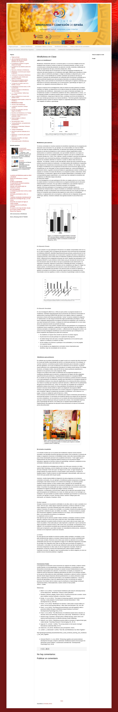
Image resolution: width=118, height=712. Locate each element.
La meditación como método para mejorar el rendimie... (20, 77)
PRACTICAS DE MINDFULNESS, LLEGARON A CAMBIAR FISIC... (20, 81)
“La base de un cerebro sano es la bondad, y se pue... (20, 84)
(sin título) (21, 161)
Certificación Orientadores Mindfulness (69, 49)
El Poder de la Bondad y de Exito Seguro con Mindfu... (20, 110)
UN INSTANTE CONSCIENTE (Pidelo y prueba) (25, 150)
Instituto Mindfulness (26, 46)
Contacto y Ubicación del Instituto (45, 49)
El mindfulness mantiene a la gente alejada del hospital (20, 64)
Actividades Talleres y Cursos (43, 46)
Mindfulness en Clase (17, 102)
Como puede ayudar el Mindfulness (20, 141)
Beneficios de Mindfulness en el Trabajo (21, 113)
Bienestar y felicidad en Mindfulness (20, 70)
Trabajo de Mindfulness (17, 129)
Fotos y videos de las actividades (79, 46)
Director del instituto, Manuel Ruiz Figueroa (21, 49)
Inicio (61, 701)
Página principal (13, 46)
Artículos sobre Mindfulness (18, 104)
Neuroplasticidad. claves (18, 121)
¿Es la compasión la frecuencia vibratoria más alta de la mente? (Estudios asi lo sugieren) (19, 60)
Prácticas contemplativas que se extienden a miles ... (19, 115)
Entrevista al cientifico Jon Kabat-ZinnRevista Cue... (20, 138)
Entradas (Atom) (48, 703)
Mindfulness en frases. (61, 46)
